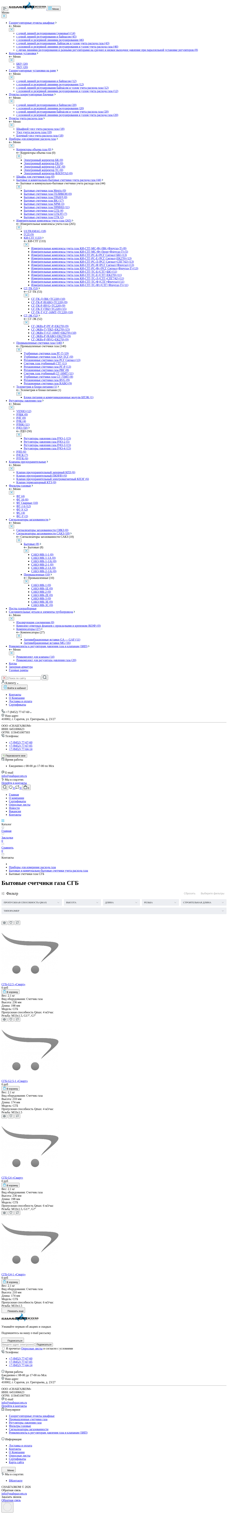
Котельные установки (22, 53)
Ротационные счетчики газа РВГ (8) (46, 370)
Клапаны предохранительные (27, 461)
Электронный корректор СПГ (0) (44, 166)
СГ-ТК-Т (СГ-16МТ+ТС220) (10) (52, 312)
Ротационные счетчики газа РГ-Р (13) (47, 366)
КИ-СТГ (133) (33, 237)
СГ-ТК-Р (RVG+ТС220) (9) (48, 305)
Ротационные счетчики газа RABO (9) (48, 383)
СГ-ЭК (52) (31, 315)
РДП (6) (21, 451)
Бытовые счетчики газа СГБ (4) (43, 210)
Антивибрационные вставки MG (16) (47, 642)
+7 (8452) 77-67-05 (20, 745)
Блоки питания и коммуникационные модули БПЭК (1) (58, 397)
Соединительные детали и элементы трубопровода (41, 611)
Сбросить (189, 893)
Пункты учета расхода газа (26, 118)
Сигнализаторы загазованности (28, 519)
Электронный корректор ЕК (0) (43, 163)
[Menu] (4, 9)
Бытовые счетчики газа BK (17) (43, 200)
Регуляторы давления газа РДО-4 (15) (47, 448)
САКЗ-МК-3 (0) (41, 598)
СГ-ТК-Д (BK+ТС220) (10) (48, 298)
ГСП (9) (29, 234)
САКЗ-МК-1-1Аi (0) (43, 561)
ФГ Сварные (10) (27, 502)
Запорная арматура (21, 666)
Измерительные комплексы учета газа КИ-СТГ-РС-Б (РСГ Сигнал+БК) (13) (79, 255)
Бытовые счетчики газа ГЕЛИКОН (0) (48, 193)
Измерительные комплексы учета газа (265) (43, 220)
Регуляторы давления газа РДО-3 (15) (47, 445)
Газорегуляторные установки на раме (32, 70)
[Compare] (17, 923)
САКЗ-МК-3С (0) (42, 605)
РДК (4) (21, 421)
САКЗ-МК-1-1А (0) (43, 557)
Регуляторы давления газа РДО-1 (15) (47, 438)
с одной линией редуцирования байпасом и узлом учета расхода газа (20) (62, 111)
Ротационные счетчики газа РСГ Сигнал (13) (52, 360)
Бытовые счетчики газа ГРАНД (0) (45, 197)
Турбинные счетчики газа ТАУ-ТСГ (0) (48, 356)
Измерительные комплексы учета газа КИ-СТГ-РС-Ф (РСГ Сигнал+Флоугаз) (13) (82, 265)
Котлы (13, 663)
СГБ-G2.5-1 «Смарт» (14, 1081)
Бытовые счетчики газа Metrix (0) (45, 190)
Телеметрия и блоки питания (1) (36, 386)
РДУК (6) (22, 458)
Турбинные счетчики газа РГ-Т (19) (46, 353)
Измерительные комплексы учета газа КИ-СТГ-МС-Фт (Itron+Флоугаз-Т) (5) (79, 251)
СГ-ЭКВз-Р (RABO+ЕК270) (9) (51, 336)
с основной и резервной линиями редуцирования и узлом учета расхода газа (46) (67, 46)
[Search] (44, 677)
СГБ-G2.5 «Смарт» (13, 984)
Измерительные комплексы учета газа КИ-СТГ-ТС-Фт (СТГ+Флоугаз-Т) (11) (79, 285)
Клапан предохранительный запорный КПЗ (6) (45, 472)
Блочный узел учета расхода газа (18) (39, 135)
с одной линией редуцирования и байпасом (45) (46, 36)
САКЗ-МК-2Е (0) (42, 595)
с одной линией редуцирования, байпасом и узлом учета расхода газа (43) (62, 43)
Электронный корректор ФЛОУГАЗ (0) (48, 173)
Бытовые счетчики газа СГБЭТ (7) (45, 213)
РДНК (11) (23, 424)
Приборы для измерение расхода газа (32, 138)
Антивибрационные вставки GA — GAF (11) (52, 639)
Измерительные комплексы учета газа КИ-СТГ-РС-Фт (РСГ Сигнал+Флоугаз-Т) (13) (84, 268)
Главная (14, 794)
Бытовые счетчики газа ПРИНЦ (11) (46, 207)
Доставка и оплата (20, 701)
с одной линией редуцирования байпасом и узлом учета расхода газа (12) (62, 87)
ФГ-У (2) (22, 509)
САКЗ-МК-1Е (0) (42, 588)
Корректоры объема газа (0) (33, 149)
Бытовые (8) (31, 544)
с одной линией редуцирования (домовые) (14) (45, 33)
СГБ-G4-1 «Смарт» (13, 1274)
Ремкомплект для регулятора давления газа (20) (46, 660)
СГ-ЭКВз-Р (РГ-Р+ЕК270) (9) (50, 326)
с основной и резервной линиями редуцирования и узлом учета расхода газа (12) (67, 91)
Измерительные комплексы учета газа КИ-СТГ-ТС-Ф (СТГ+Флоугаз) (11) (77, 281)
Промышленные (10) (37, 574)
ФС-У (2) (22, 516)
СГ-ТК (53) (31, 288)
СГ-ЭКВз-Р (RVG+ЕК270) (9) (50, 339)
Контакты (15, 694)
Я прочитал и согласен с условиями (39, 1348)
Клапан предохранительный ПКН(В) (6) (41, 475)
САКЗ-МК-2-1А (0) (43, 567)
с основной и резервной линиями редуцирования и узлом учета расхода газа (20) (67, 115)
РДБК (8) (22, 414)
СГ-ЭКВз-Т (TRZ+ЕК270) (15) (50, 329)
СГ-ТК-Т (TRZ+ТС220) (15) (48, 308)
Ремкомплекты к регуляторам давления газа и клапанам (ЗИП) (48, 646)
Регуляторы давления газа (25, 400)
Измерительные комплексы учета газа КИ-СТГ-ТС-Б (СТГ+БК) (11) (74, 271)
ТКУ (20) (22, 67)
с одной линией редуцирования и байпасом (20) (46, 105)
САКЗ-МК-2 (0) (41, 591)
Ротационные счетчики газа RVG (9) (47, 380)
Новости (14, 808)
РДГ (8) (21, 417)
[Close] (4, 16)
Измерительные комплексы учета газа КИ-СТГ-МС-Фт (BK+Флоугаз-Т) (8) (78, 248)
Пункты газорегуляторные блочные (31, 94)
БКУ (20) (22, 63)
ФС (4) (20, 512)
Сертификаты (17, 704)
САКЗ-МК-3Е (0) (42, 601)
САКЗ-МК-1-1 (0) (42, 554)
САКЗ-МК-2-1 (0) (42, 564)
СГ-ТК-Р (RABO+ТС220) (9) (49, 302)
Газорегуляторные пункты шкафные (32, 22)
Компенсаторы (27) (28, 629)
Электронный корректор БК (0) (43, 160)
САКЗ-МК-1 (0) (41, 585)
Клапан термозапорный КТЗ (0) (36, 482)
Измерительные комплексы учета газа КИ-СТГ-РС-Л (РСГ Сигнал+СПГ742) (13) (82, 261)
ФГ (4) (20, 496)
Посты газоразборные (23, 608)
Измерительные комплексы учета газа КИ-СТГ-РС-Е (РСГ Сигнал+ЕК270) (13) (81, 258)
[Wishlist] (11, 923)
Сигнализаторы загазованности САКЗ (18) (43, 533)
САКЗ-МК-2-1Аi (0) (43, 571)
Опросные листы (19, 804)
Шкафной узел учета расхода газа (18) (40, 128)
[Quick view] (4, 923)
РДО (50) (22, 427)
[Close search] (4, 678)
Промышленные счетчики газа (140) (39, 342)
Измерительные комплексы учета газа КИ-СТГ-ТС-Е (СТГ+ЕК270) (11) (76, 275)
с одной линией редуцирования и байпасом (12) (46, 81)
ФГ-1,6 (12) (23, 506)
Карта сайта (16, 1462)
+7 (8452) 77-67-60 (20, 742)
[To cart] (10, 991)
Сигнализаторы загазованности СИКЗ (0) (42, 530)
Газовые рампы (18, 670)
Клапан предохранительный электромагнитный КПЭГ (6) (52, 479)
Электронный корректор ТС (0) (43, 170)
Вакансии (15, 811)
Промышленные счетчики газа (28, 1419)
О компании (16, 798)
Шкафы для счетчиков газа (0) (35, 176)
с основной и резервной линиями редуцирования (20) (50, 108)
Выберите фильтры (212, 893)
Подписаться (44, 1344)
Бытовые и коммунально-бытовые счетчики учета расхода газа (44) (58, 180)
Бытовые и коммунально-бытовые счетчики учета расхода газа (48, 870)
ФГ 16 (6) (22, 499)
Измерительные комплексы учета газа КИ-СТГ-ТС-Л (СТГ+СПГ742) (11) (77, 278)
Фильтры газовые (20, 485)
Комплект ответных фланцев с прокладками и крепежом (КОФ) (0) (58, 625)
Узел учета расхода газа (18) (34, 132)
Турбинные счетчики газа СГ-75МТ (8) (48, 376)
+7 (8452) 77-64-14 (20, 749)
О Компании (17, 697)
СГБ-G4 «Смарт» (12, 1177)
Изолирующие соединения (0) (35, 622)
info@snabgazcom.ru (14, 775)
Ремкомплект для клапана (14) (35, 656)
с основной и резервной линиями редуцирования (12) (50, 84)
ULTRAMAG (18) (35, 231)
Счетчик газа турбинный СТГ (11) (45, 363)
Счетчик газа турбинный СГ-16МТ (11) (48, 373)
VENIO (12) (23, 411)
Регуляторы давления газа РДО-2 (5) (46, 441)
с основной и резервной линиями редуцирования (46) (50, 39)
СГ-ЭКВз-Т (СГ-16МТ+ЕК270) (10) (53, 332)
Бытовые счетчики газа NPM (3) (44, 203)
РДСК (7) (22, 455)
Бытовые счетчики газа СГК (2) (43, 217)
